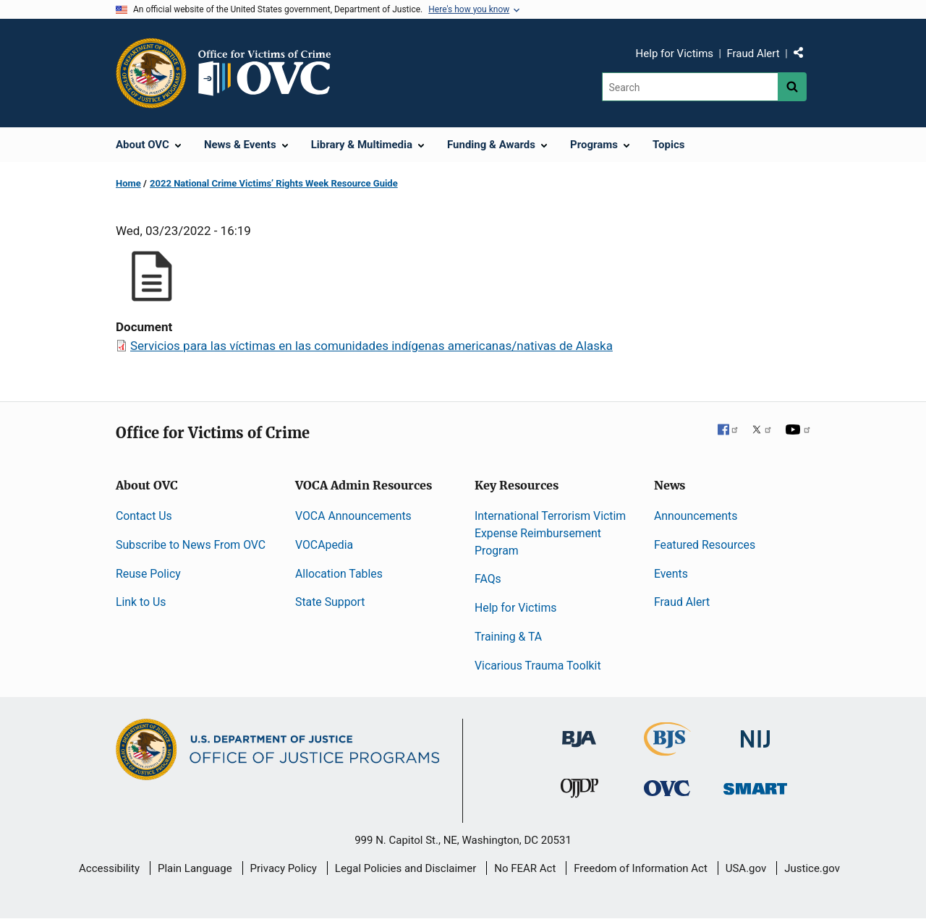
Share (803, 55)
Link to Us (141, 602)
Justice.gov (812, 868)
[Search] (690, 86)
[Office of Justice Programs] (151, 73)
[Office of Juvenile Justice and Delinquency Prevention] (579, 791)
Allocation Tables (339, 574)
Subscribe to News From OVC (191, 545)
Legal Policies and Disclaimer (405, 868)
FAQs (488, 579)
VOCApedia (324, 545)
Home (128, 183)
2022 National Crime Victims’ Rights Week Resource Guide (274, 183)
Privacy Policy (283, 868)
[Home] (270, 73)
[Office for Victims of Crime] (667, 788)
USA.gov (746, 868)
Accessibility (109, 868)
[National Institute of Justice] (755, 732)
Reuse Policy (148, 574)
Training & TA (508, 637)
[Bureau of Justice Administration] (579, 731)
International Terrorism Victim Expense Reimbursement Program (550, 533)
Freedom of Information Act (641, 868)
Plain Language (195, 868)
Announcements (695, 516)
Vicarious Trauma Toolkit (538, 665)
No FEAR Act (525, 868)
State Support (330, 602)
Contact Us (144, 516)
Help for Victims (675, 53)
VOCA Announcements (353, 516)
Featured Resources (704, 545)
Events (671, 574)
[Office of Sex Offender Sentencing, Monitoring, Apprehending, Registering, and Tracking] (755, 785)
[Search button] (792, 86)
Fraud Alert (752, 53)
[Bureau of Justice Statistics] (667, 749)
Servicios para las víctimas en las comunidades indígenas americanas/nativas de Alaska (371, 345)
